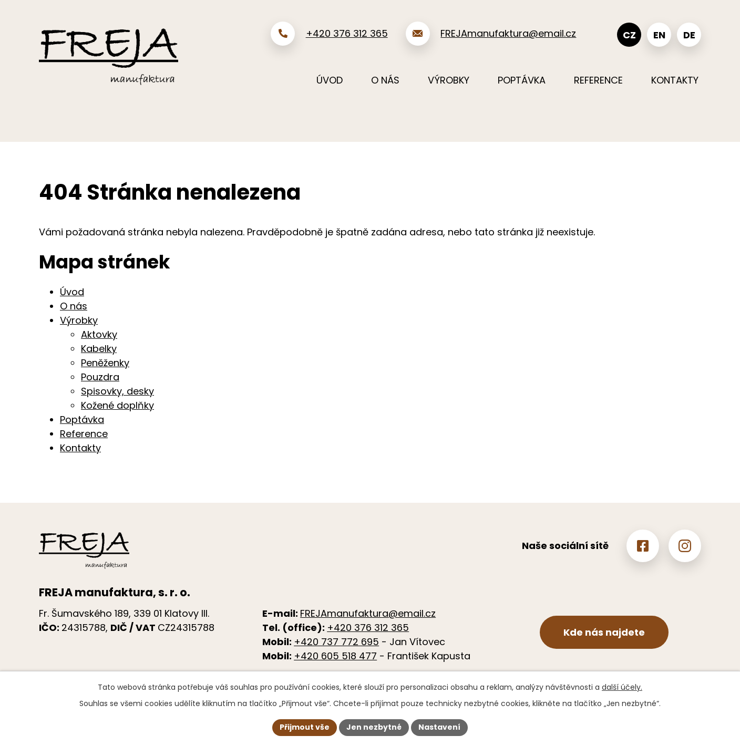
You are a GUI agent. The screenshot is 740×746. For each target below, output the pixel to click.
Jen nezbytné (374, 727)
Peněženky (105, 362)
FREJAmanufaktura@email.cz (368, 613)
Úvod (329, 80)
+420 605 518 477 (335, 655)
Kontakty (674, 80)
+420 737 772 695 (336, 641)
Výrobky (448, 80)
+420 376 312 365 (368, 627)
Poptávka (522, 80)
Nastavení (439, 727)
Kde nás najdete (604, 632)
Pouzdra (100, 377)
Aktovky (99, 334)
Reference (598, 80)
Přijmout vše (305, 727)
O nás (385, 80)
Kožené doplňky (117, 405)
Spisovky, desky (117, 391)
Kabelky (99, 348)
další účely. (622, 687)
